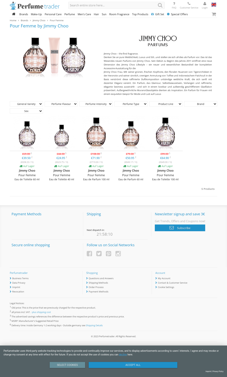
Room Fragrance (119, 14)
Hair (96, 14)
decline (123, 354)
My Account (164, 278)
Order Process (96, 287)
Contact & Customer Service (172, 282)
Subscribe (180, 227)
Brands (23, 14)
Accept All (133, 365)
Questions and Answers (101, 278)
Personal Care (53, 14)
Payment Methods (98, 291)
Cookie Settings (166, 287)
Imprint (16, 287)
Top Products (140, 14)
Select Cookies (67, 365)
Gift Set (157, 14)
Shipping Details (94, 325)
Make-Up (36, 14)
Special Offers (177, 14)
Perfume (69, 14)
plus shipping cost (41, 312)
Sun (104, 14)
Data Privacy (18, 282)
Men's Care (84, 14)
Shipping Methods (98, 282)
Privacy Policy (217, 371)
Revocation (18, 291)
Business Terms (20, 278)
